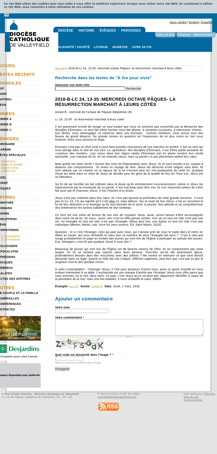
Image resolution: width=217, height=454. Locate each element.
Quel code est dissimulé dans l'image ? (84, 354)
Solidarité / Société (73, 47)
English (194, 22)
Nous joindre (178, 22)
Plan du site (191, 396)
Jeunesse (120, 47)
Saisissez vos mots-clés (72, 85)
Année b (97, 286)
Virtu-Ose (209, 393)
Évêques (108, 30)
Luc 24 (73, 286)
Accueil (60, 68)
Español (206, 22)
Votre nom (62, 307)
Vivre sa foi (141, 47)
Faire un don (165, 34)
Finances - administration (196, 34)
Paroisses (131, 30)
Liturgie (101, 47)
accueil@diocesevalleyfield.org (117, 396)
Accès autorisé (193, 400)
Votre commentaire (69, 317)
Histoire (86, 30)
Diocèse (65, 30)
